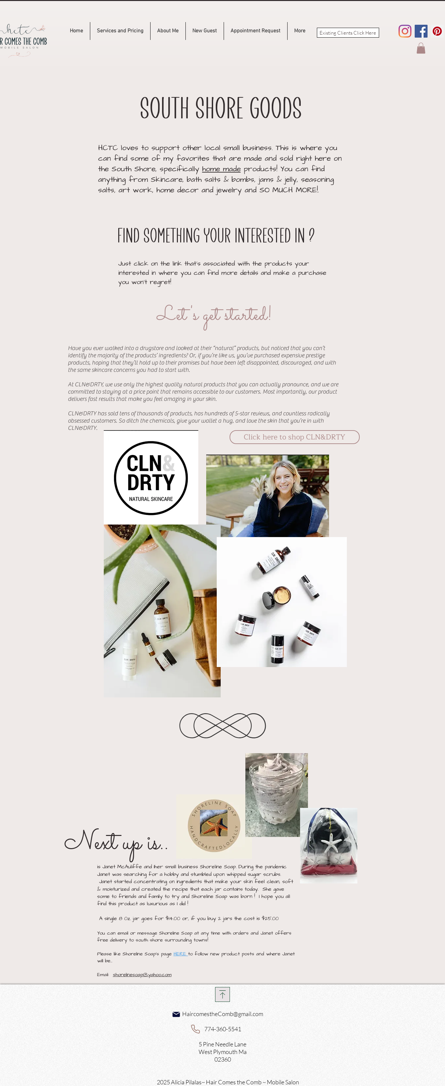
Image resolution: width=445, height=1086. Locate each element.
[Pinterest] (437, 31)
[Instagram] (405, 31)
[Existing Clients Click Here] (348, 33)
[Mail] (176, 1014)
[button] (421, 48)
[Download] (222, 994)
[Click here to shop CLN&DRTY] (295, 437)
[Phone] (195, 1029)
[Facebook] (421, 31)
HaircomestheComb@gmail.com (222, 1013)
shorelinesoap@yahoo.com (142, 974)
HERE (181, 953)
